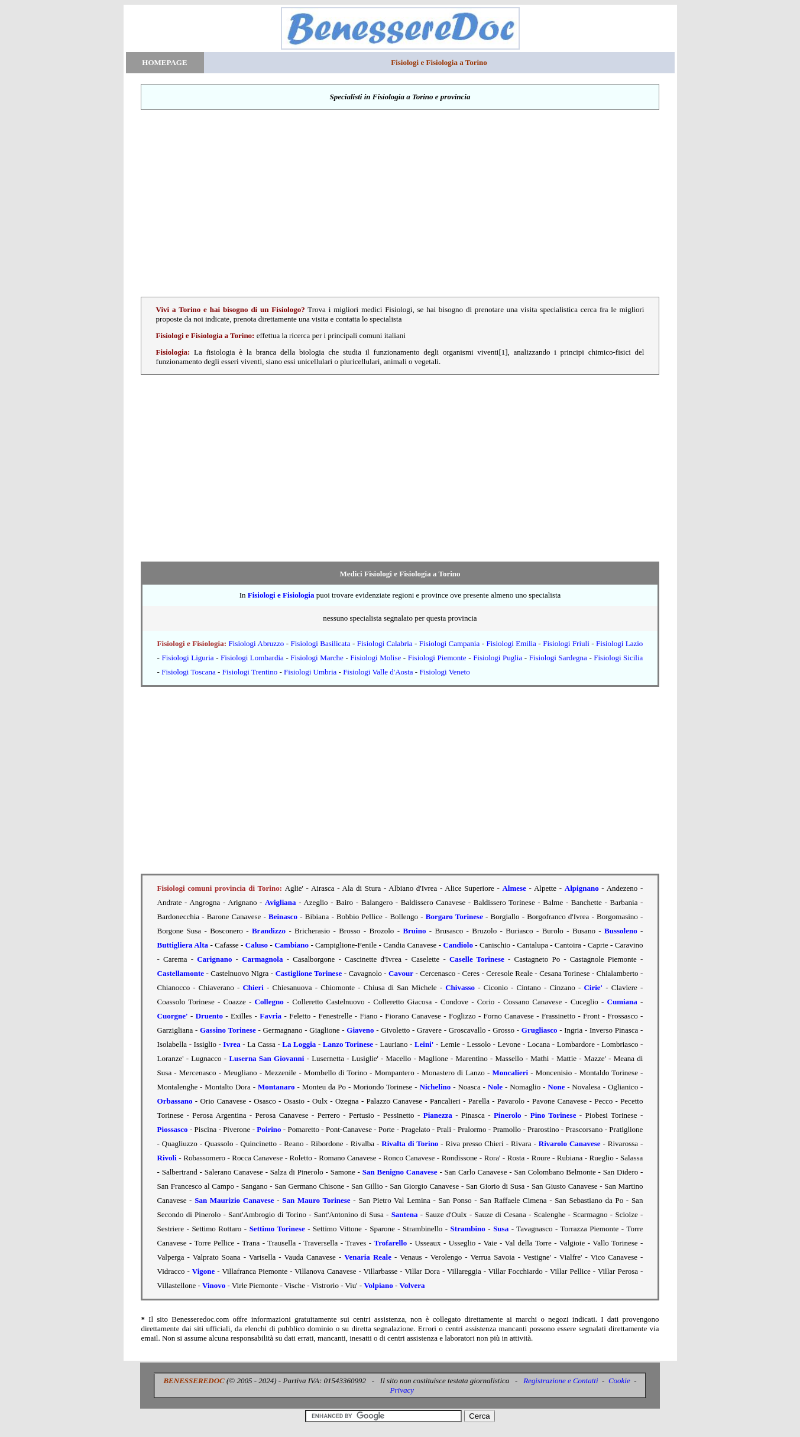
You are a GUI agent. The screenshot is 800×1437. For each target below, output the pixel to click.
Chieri (252, 987)
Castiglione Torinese (309, 973)
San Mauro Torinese (316, 1200)
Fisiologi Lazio (619, 643)
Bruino (414, 930)
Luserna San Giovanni (266, 1058)
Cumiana (622, 1001)
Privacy (402, 1390)
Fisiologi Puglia (497, 657)
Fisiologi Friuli (566, 643)
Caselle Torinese (476, 959)
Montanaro (276, 1086)
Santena (404, 1214)
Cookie (619, 1380)
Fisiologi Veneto (444, 671)
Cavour (400, 973)
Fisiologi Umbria (310, 671)
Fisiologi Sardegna (558, 657)
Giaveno (360, 1030)
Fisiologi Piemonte (437, 657)
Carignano (214, 959)
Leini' (424, 1044)
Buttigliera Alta (182, 944)
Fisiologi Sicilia (618, 657)
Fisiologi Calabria (385, 643)
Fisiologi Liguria (188, 657)
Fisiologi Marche (317, 657)
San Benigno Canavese (400, 1171)
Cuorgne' (172, 1015)
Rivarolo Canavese (570, 1143)
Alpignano (582, 888)
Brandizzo (269, 930)
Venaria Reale (367, 1257)
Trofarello (390, 1242)
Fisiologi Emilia (511, 643)
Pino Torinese (553, 1115)
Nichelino (435, 1086)
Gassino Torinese (228, 1030)
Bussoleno (620, 930)
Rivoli (167, 1157)
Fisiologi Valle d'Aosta (378, 671)
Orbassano (175, 1101)
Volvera (412, 1285)
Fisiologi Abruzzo (256, 643)
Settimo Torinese (277, 1228)
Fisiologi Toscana (188, 671)
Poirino (269, 1129)
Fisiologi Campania (449, 643)
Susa (500, 1228)
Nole (495, 1086)
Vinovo (213, 1285)
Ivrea (231, 1044)
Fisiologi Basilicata (321, 643)
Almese (514, 888)
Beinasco (282, 916)
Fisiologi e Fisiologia (281, 595)
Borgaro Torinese (454, 916)
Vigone (203, 1271)
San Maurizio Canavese (234, 1200)
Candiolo (458, 944)
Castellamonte (180, 973)
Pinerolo (508, 1115)
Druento (209, 1015)
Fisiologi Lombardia (252, 657)
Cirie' (593, 987)
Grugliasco (540, 1030)
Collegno (269, 1001)
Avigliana (280, 902)
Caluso (256, 944)
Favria (270, 1015)
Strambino (468, 1228)
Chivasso (460, 987)
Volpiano (378, 1285)
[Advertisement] (400, 203)
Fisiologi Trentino (250, 671)
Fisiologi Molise (375, 657)
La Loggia (299, 1044)
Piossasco (172, 1129)
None (556, 1086)
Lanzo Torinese (348, 1044)
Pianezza (437, 1115)
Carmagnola (262, 959)
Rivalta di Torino (409, 1143)
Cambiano (291, 944)
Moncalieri (511, 1072)
